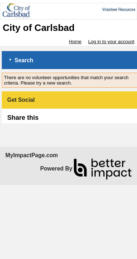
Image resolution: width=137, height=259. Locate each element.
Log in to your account (111, 41)
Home (75, 41)
